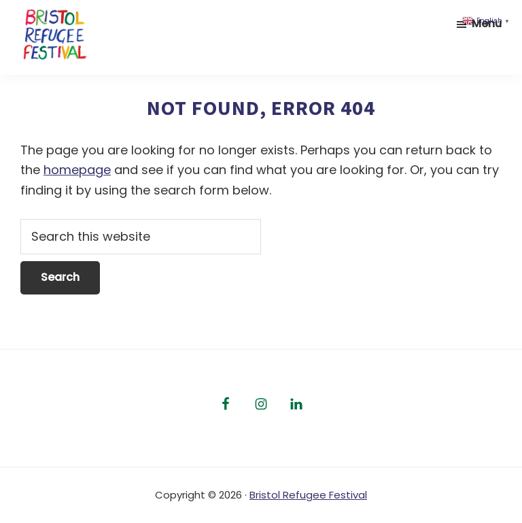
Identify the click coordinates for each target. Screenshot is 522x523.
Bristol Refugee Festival (308, 495)
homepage (77, 169)
